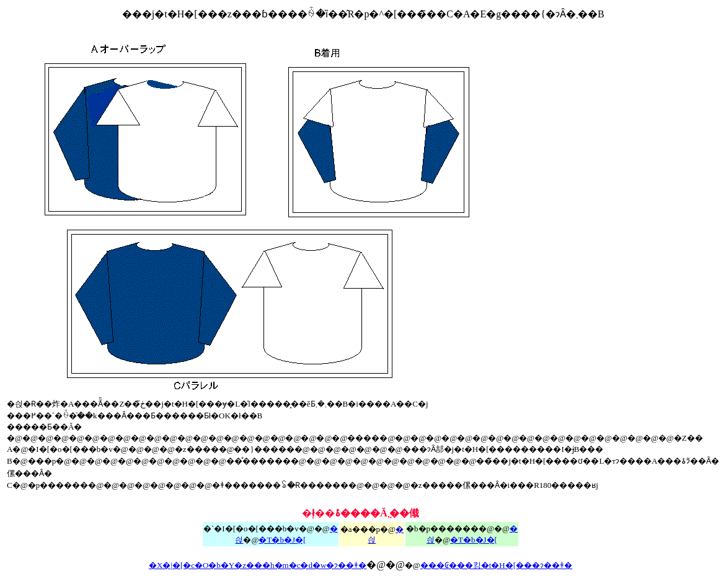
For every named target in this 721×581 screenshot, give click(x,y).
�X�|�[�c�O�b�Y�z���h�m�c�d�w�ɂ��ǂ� (257, 565)
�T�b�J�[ (473, 539)
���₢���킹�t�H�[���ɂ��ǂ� (496, 565)
